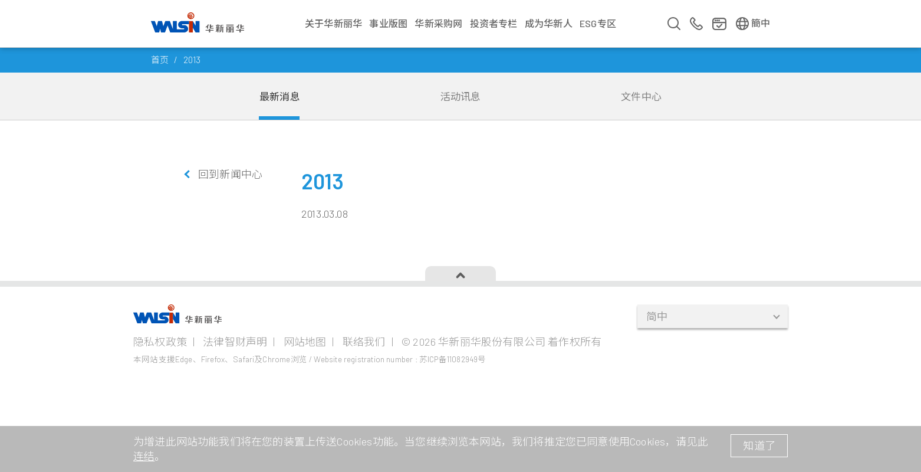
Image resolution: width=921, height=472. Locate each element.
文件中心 (641, 96)
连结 (143, 456)
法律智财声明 (235, 341)
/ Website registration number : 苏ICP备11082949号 (397, 359)
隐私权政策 (160, 341)
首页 (160, 59)
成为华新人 (549, 23)
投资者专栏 (494, 23)
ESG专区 (598, 23)
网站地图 (305, 341)
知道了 (759, 445)
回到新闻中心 (230, 174)
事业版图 (388, 23)
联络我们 (364, 341)
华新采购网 (438, 23)
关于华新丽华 (333, 23)
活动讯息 (460, 96)
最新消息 (279, 96)
